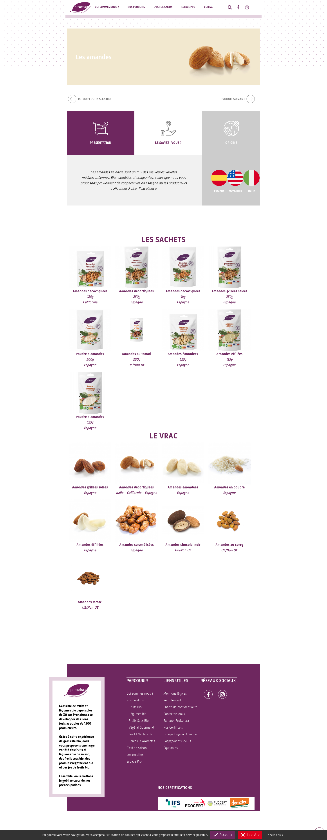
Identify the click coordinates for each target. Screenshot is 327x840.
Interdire (250, 835)
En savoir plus (274, 834)
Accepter (223, 835)
